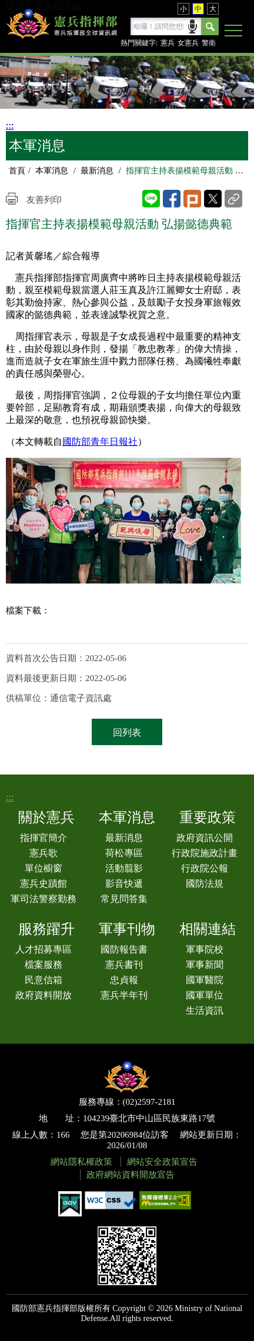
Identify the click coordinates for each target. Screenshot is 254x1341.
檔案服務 (43, 965)
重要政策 (207, 817)
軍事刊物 (127, 929)
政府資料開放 (43, 995)
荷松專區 (124, 853)
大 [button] (212, 9)
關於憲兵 (46, 817)
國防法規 (204, 884)
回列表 (127, 732)
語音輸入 (192, 25)
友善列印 (44, 199)
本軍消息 (51, 170)
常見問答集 (124, 899)
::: (10, 125)
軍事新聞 (204, 965)
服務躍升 (46, 929)
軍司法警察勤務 (43, 899)
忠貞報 (124, 980)
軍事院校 (204, 949)
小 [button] (183, 9)
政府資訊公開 (204, 838)
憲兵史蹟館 (43, 884)
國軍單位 (204, 995)
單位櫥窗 (43, 868)
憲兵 (168, 43)
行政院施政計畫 (205, 853)
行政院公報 (204, 868)
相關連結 (207, 929)
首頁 (17, 170)
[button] (233, 31)
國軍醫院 (204, 980)
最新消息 (97, 170)
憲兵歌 (43, 853)
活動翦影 (124, 868)
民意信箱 (43, 980)
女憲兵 (188, 43)
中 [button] (198, 9)
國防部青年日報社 (100, 442)
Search (210, 26)
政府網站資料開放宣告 (130, 1174)
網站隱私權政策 (81, 1161)
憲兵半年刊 (124, 995)
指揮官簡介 (43, 838)
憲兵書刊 (124, 965)
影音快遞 (124, 884)
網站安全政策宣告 (162, 1161)
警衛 (209, 43)
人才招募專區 (43, 949)
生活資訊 (204, 1010)
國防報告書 (124, 949)
